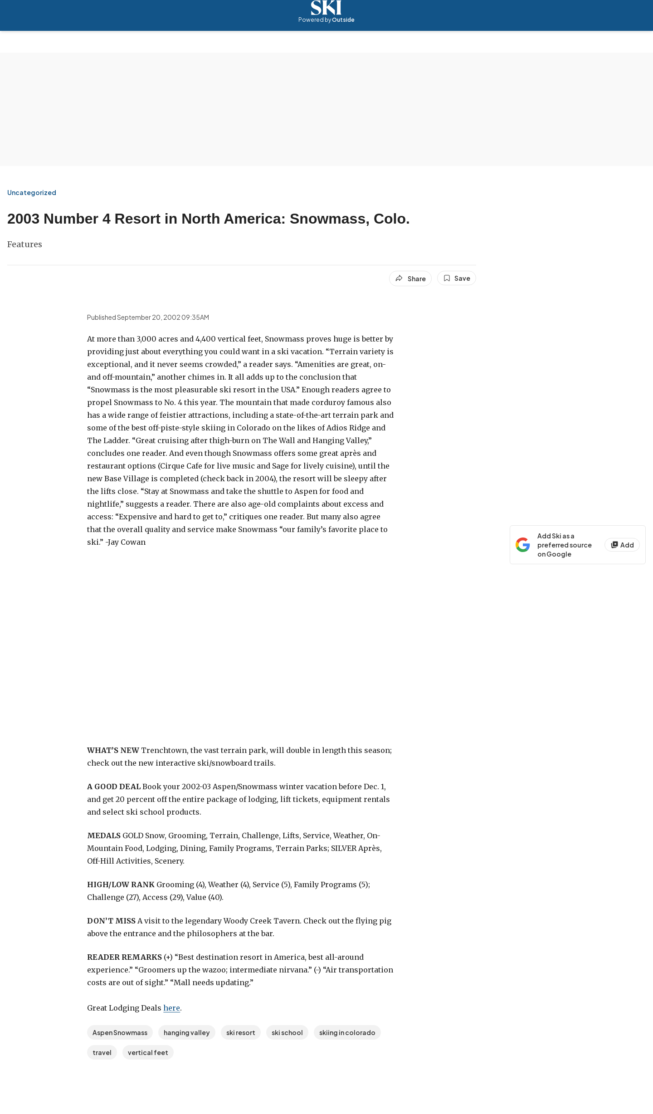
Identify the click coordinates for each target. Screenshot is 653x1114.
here (171, 1007)
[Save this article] (456, 278)
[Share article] (410, 278)
